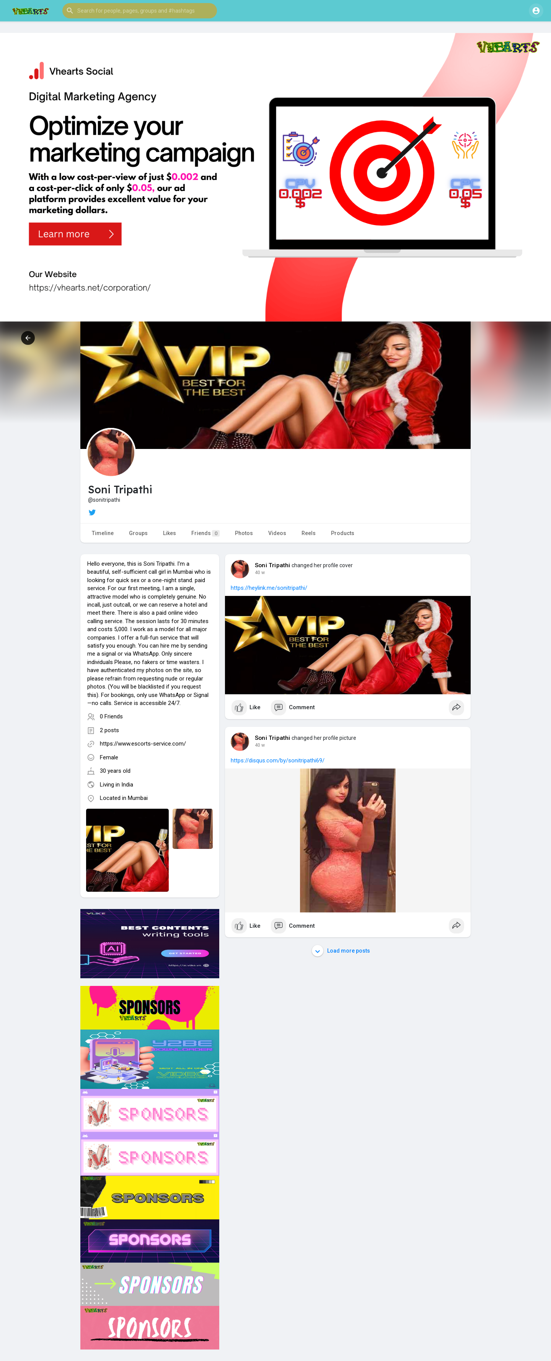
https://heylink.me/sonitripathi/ (269, 587)
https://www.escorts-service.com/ (143, 743)
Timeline (103, 533)
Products (342, 533)
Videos (277, 533)
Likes (169, 533)
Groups (138, 533)
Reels (309, 533)
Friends (205, 533)
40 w (260, 572)
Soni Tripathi (272, 565)
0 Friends (111, 716)
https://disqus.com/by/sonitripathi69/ (277, 760)
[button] (139, 10)
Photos (244, 533)
